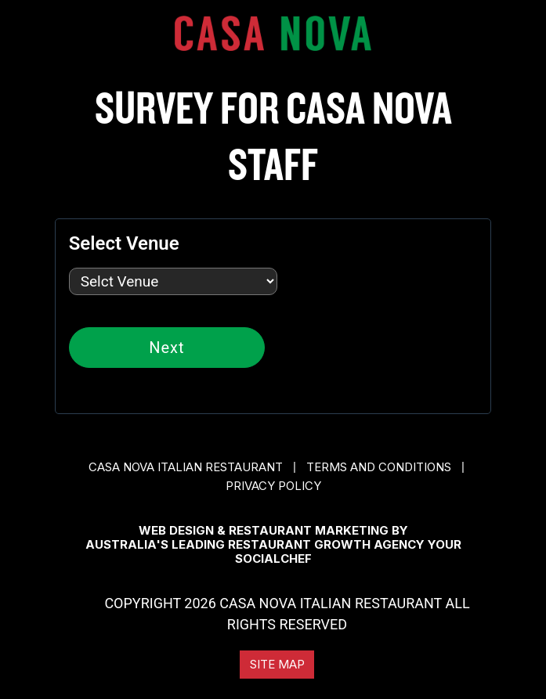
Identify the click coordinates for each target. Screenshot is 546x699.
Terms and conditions (378, 466)
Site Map (277, 664)
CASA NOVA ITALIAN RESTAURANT (186, 466)
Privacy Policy (273, 485)
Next (166, 347)
